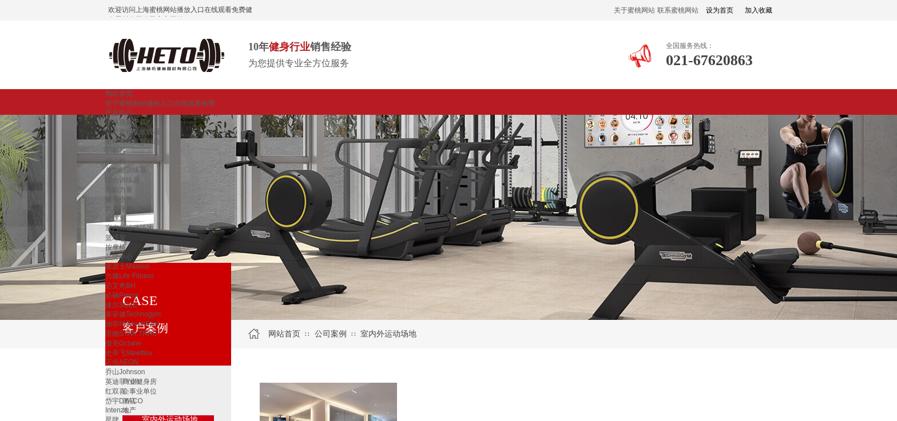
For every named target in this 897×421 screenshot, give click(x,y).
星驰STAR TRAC (131, 334)
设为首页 (719, 10)
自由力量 (119, 190)
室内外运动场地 (129, 228)
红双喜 (115, 391)
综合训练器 (122, 180)
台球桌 (115, 218)
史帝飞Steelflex (128, 353)
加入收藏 (758, 10)
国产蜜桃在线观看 (132, 132)
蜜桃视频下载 (125, 122)
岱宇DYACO (124, 401)
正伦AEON (121, 362)
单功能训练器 (125, 170)
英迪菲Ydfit (122, 382)
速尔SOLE (121, 305)
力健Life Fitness (129, 276)
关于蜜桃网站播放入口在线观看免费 (160, 103)
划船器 (115, 151)
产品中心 (119, 113)
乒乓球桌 (119, 209)
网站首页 (119, 94)
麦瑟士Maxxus (127, 266)
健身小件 (119, 199)
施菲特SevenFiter (132, 324)
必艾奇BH (120, 286)
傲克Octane (123, 343)
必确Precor (122, 295)
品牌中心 (119, 257)
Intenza (116, 410)
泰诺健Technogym (133, 314)
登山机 (115, 161)
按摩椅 (115, 247)
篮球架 (115, 238)
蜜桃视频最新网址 (132, 142)
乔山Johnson (125, 372)
